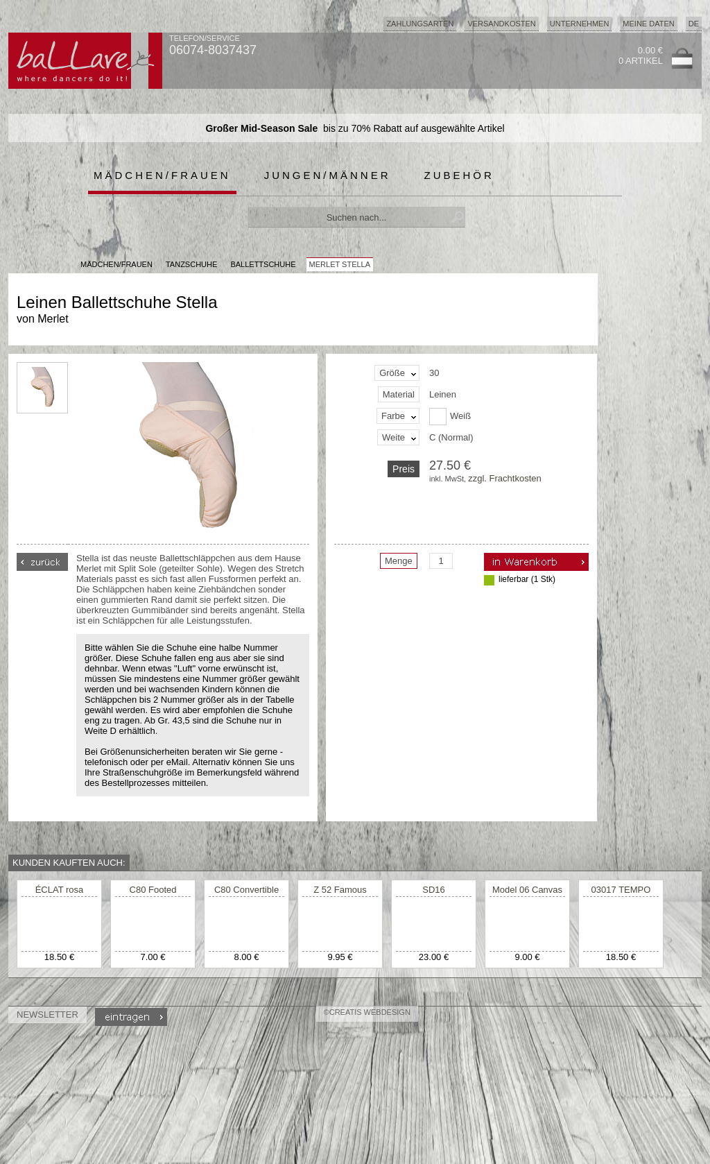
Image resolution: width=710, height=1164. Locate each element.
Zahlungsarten (419, 23)
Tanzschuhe (191, 264)
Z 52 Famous (340, 889)
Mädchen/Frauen (162, 175)
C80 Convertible (246, 889)
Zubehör (459, 175)
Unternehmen (579, 23)
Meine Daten (648, 23)
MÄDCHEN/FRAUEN (116, 264)
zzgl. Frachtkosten (505, 478)
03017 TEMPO (621, 889)
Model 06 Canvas (527, 889)
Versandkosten (501, 23)
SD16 (433, 889)
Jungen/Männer (327, 175)
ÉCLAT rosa (59, 889)
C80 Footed (153, 889)
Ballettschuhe (262, 264)
